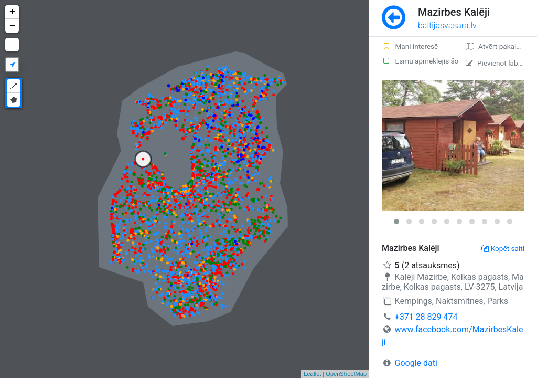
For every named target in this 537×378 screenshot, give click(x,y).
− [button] (12, 25)
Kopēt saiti (502, 248)
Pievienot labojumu (501, 63)
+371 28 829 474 (426, 317)
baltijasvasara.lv (447, 25)
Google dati (416, 363)
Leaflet (312, 374)
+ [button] (12, 12)
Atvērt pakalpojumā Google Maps (501, 46)
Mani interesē (410, 46)
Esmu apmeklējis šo (417, 61)
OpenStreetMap (346, 374)
